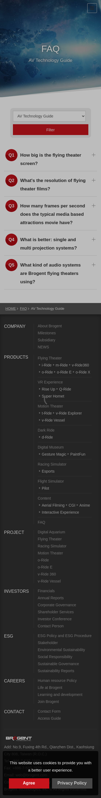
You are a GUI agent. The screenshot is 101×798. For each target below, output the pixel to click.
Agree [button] (29, 783)
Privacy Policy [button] (72, 783)
